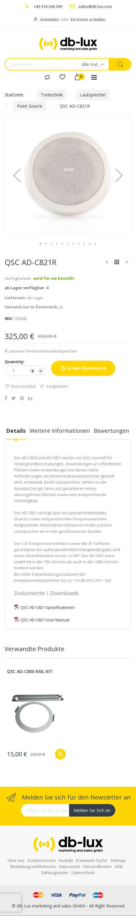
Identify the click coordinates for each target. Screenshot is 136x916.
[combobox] (41, 64)
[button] (17, 175)
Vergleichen (54, 386)
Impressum (69, 866)
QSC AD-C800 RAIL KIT (30, 671)
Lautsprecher (93, 95)
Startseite (14, 95)
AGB (119, 866)
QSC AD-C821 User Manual (41, 620)
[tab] (16, 433)
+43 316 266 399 (48, 6)
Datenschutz (83, 872)
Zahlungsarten (54, 872)
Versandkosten (97, 866)
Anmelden (49, 19)
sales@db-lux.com (95, 6)
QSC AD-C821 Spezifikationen (44, 607)
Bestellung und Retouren (33, 866)
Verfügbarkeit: (18, 278)
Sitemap (118, 860)
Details (16, 430)
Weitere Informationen (60, 430)
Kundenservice (42, 860)
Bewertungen (111, 430)
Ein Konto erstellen (88, 19)
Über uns (16, 860)
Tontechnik (52, 95)
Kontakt (66, 860)
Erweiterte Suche (91, 860)
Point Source (29, 106)
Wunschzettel (20, 386)
